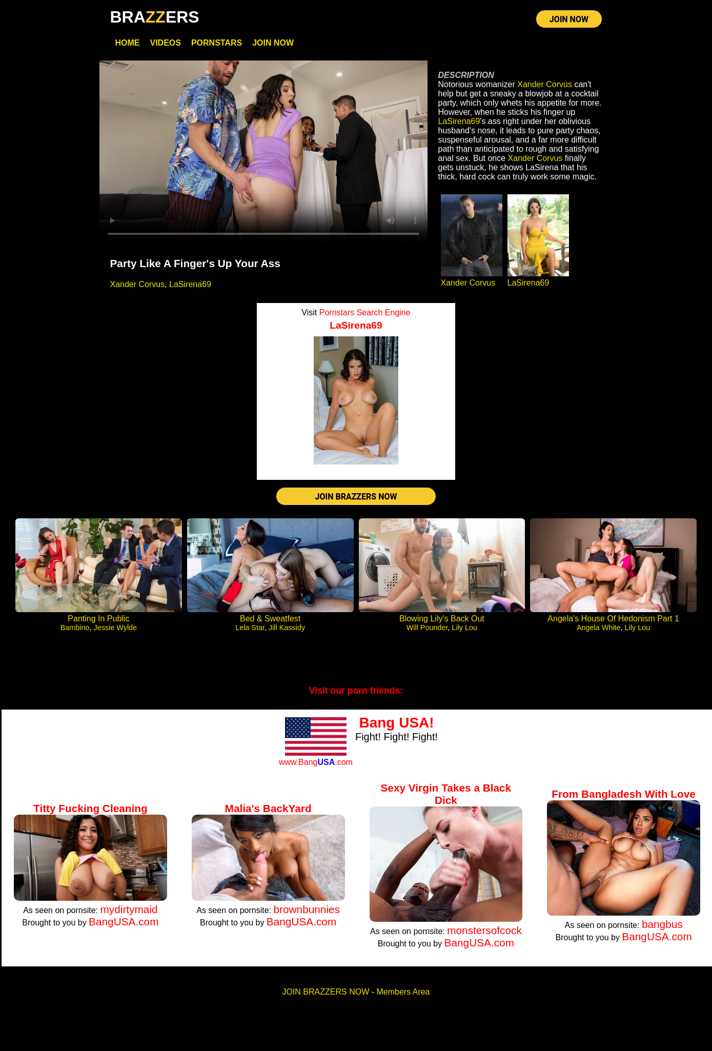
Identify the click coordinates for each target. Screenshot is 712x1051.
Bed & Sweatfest (270, 622)
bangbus (662, 928)
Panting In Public (98, 622)
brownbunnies (307, 913)
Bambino (75, 631)
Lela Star (250, 631)
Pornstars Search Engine (365, 314)
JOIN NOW (569, 20)
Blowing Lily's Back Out (441, 622)
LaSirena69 (190, 286)
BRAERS (154, 17)
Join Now (273, 45)
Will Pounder (427, 631)
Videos (165, 45)
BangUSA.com (123, 925)
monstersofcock (484, 934)
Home (127, 45)
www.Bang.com (316, 765)
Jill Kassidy (287, 631)
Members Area (403, 995)
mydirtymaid (128, 913)
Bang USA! (396, 726)
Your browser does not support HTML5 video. (263, 155)
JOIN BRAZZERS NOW (356, 499)
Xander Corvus (137, 286)
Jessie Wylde (115, 631)
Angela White (599, 631)
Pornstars (216, 45)
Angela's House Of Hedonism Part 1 (613, 622)
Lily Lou (464, 631)
